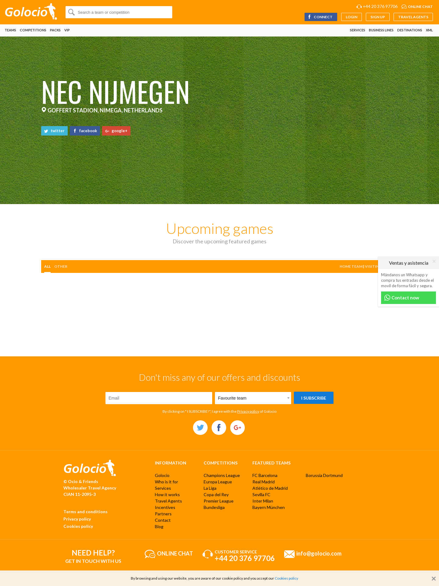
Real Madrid (263, 481)
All (47, 266)
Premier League (219, 500)
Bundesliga (214, 507)
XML (429, 30)
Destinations (409, 30)
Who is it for (166, 481)
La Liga (210, 488)
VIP (67, 30)
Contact (163, 520)
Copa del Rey (216, 494)
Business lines (381, 30)
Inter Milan (262, 500)
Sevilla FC (261, 494)
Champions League (222, 475)
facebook (85, 130)
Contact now (401, 298)
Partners (163, 513)
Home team (351, 266)
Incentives (165, 507)
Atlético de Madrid (270, 488)
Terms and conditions (85, 511)
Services (357, 30)
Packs (55, 30)
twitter (54, 130)
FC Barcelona (264, 475)
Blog (159, 526)
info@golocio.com (318, 553)
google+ (116, 130)
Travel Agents (413, 17)
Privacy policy (248, 411)
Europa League (218, 481)
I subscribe (313, 398)
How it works (167, 494)
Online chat (420, 6)
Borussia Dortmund (324, 475)
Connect (320, 17)
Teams (10, 30)
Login (351, 17)
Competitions (33, 30)
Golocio (162, 475)
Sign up (377, 17)
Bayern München (268, 507)
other (60, 266)
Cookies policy (78, 526)
